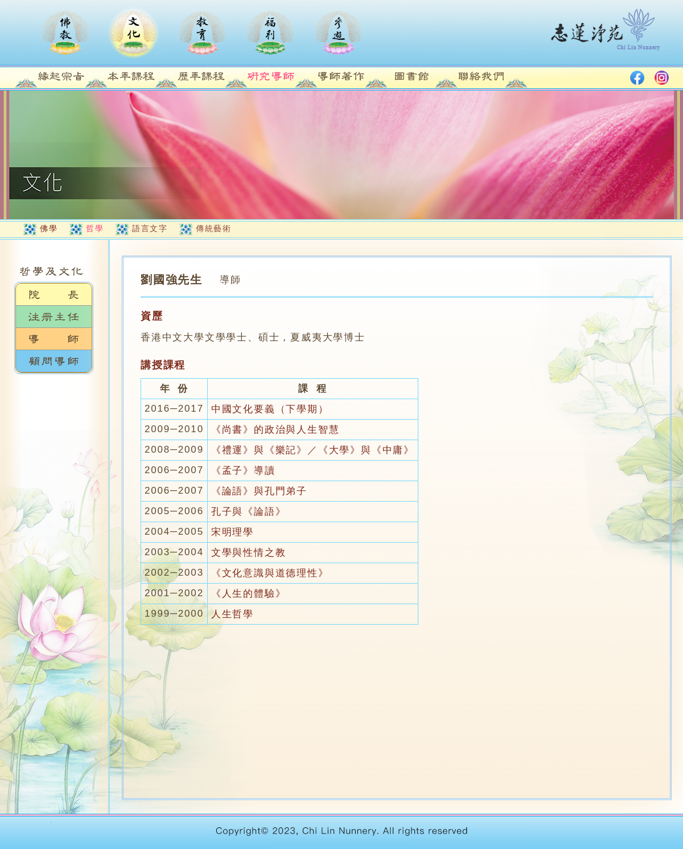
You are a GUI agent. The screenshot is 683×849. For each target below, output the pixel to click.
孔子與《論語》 (248, 511)
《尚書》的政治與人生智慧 (275, 429)
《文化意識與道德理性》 (270, 573)
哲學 (95, 228)
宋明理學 (232, 532)
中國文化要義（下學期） (270, 409)
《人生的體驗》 (248, 593)
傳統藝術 (213, 228)
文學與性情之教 (248, 552)
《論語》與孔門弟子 (259, 491)
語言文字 (149, 228)
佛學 (48, 228)
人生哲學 (232, 614)
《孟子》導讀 (243, 470)
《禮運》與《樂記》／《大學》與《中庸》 (312, 450)
